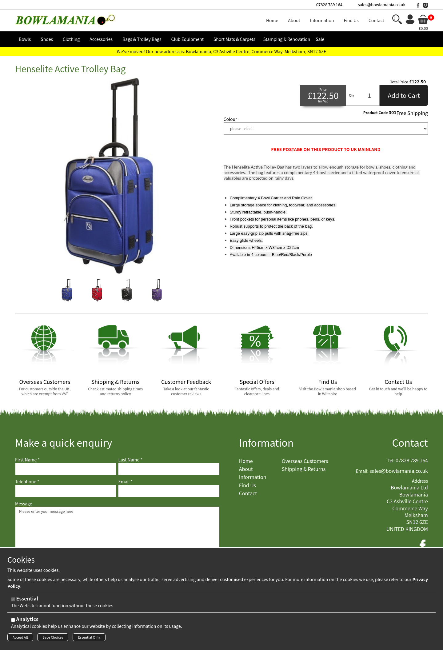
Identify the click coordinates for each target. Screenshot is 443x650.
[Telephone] (65, 491)
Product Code (375, 112)
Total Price (399, 81)
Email (125, 482)
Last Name (130, 460)
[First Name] (65, 469)
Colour (230, 119)
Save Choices (52, 638)
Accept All (20, 638)
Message (23, 504)
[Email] (168, 491)
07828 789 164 (329, 4)
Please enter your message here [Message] (117, 537)
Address (420, 481)
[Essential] (13, 601)
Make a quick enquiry (63, 442)
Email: (362, 471)
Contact (410, 442)
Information (266, 442)
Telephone (27, 482)
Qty (351, 95)
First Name (27, 460)
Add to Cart (404, 95)
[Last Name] (168, 469)
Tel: (391, 461)
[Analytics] (13, 622)
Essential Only (89, 638)
